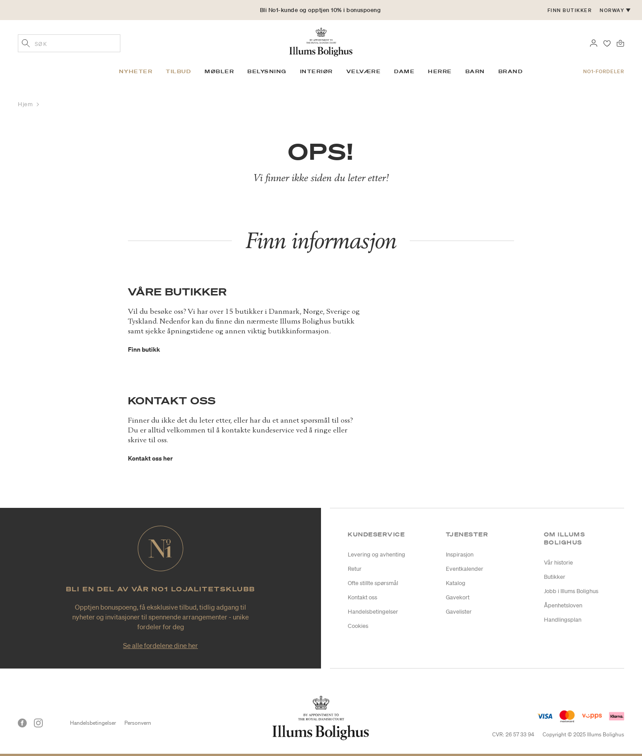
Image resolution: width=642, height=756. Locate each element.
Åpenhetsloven (563, 605)
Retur (355, 569)
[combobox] (69, 43)
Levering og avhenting (376, 554)
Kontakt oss (362, 597)
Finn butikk (144, 349)
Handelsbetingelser (373, 611)
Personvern (137, 723)
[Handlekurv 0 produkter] (620, 42)
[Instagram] (38, 723)
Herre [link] (440, 71)
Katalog (455, 583)
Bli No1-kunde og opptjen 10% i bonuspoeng (320, 10)
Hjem (26, 104)
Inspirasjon (459, 554)
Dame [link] (404, 71)
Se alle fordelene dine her (160, 645)
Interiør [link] (316, 71)
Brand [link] (510, 71)
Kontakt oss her (150, 458)
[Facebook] (22, 723)
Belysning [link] (267, 71)
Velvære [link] (363, 71)
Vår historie (558, 562)
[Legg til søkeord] (26, 44)
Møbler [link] (219, 71)
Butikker (554, 577)
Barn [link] (475, 71)
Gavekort (457, 597)
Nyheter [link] (136, 71)
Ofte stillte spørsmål (373, 583)
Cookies (358, 626)
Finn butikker (569, 10)
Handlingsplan (562, 619)
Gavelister (459, 611)
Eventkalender (464, 569)
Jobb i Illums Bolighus (571, 591)
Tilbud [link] (178, 71)
